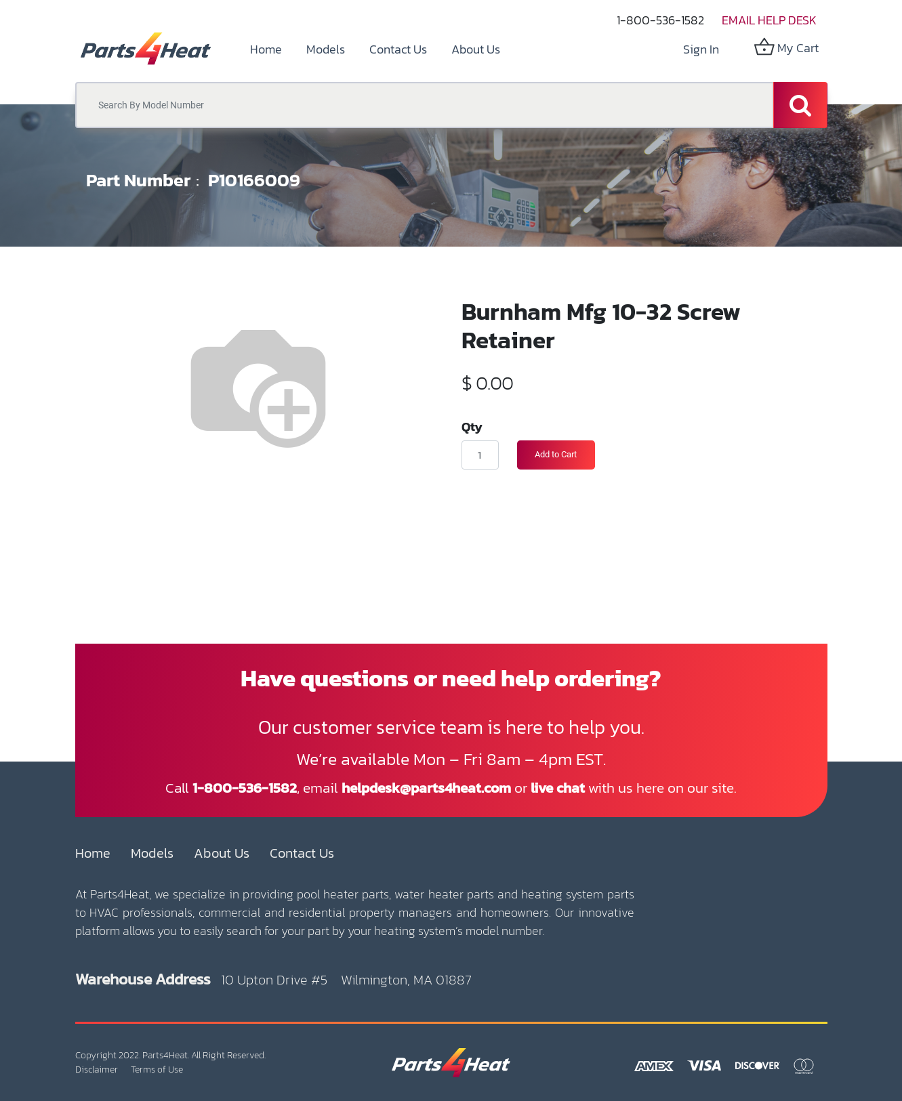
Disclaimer (96, 1069)
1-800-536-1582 (660, 20)
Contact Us (302, 853)
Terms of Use (157, 1069)
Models (152, 853)
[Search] (800, 105)
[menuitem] (266, 49)
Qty (472, 426)
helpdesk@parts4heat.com (426, 787)
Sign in (701, 49)
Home (92, 853)
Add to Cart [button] (556, 454)
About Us (221, 853)
